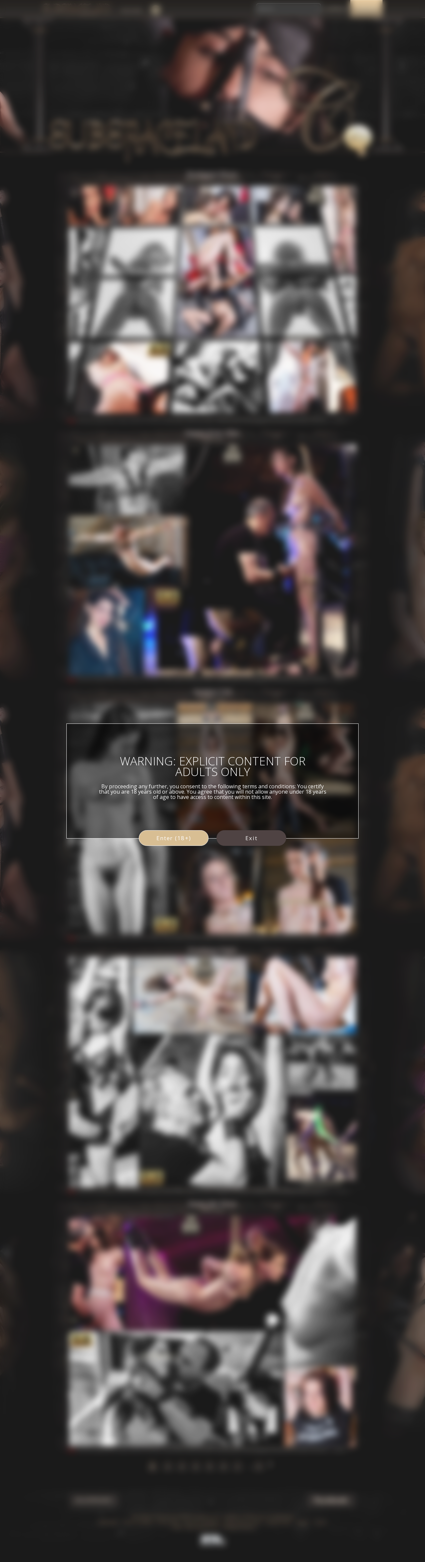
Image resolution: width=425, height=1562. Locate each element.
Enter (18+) (173, 838)
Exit (251, 838)
